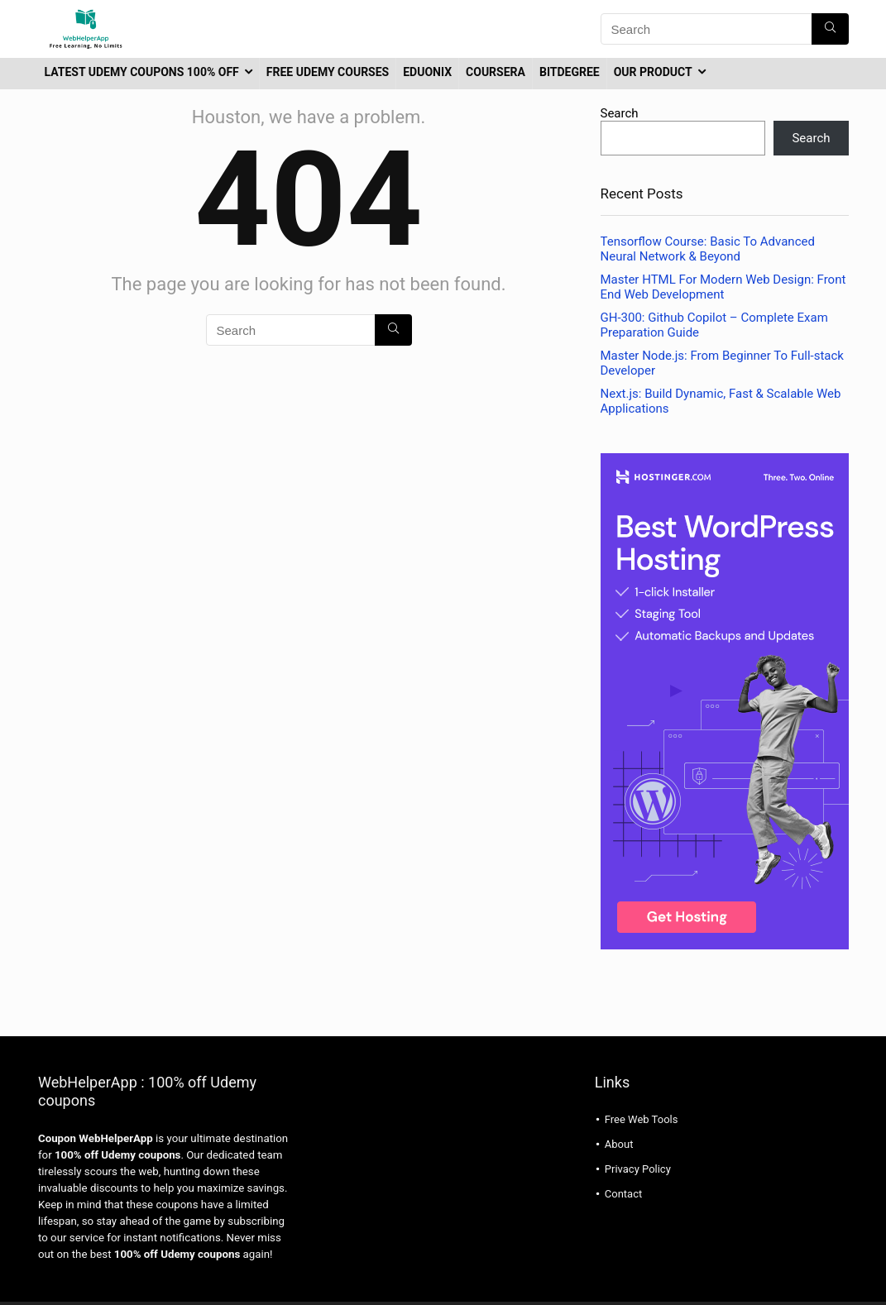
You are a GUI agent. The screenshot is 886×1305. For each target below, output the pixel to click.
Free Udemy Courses (327, 72)
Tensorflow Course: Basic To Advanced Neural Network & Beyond (708, 249)
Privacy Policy (638, 1169)
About (619, 1144)
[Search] (830, 29)
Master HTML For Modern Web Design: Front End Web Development (723, 287)
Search (620, 113)
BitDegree (569, 72)
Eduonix (427, 72)
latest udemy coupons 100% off (142, 72)
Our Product (653, 72)
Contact (623, 1194)
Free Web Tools (641, 1119)
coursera (495, 72)
